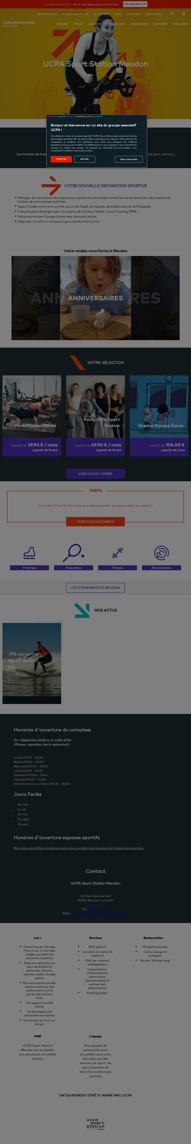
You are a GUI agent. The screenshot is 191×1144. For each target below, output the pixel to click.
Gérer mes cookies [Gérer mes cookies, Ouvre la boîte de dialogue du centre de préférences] (128, 159)
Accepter (61, 159)
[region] (96, 141)
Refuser (84, 159)
